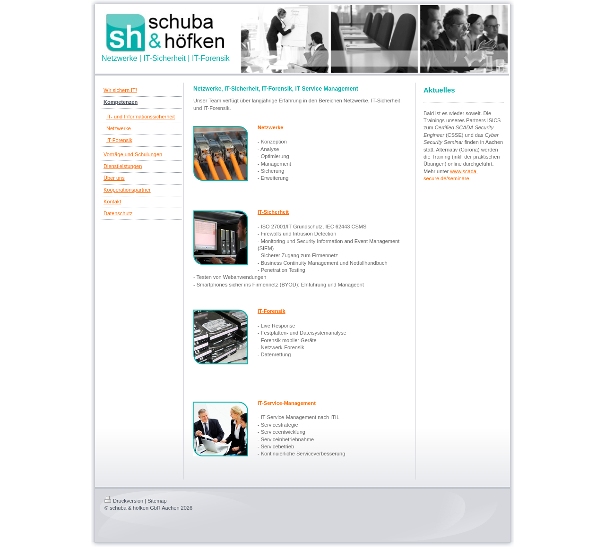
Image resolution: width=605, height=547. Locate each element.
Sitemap (156, 501)
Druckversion (123, 501)
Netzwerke (270, 127)
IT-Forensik (271, 311)
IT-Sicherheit (273, 212)
